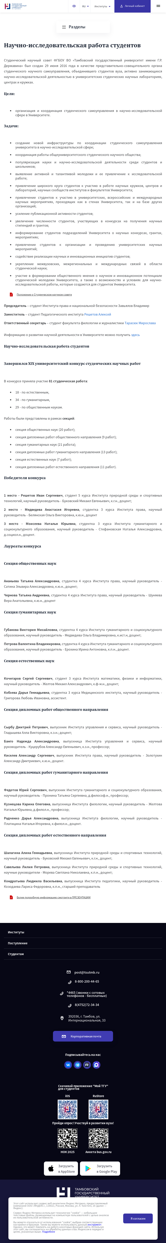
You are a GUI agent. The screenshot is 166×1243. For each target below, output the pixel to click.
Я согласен (138, 1218)
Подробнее (48, 1231)
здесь (135, 334)
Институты (102, 6)
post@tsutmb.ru (83, 972)
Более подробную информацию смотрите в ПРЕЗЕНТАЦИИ (54, 897)
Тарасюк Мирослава (140, 322)
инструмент (94, 1224)
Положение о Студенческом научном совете (44, 294)
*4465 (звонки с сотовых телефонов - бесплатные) (83, 994)
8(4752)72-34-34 (83, 1005)
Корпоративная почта (81, 1036)
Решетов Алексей (97, 314)
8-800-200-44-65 (83, 982)
